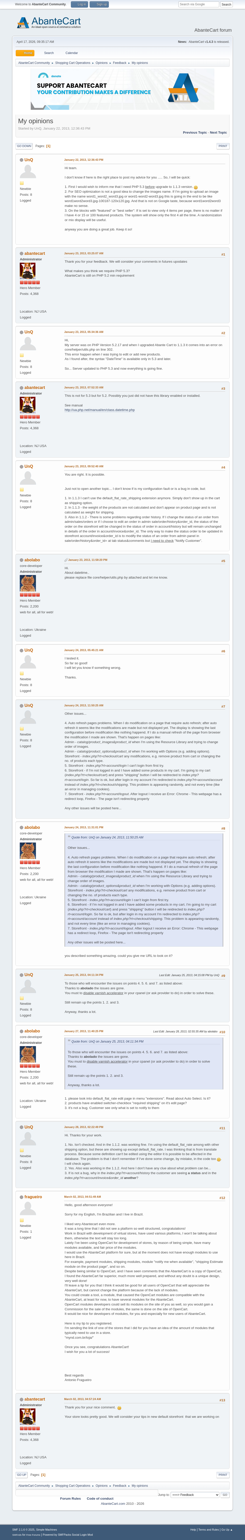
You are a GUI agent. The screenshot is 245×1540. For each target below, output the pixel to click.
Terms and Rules (208, 1529)
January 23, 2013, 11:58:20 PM (87, 559)
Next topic (218, 132)
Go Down (24, 146)
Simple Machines (46, 1529)
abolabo (32, 560)
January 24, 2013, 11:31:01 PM (83, 827)
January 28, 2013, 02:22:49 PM (83, 1127)
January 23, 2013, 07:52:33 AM (83, 387)
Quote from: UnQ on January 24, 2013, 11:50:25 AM (107, 837)
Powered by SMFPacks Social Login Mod (68, 1534)
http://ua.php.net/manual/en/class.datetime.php (100, 410)
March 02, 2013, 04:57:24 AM (82, 1399)
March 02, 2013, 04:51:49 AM (82, 1196)
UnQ (29, 160)
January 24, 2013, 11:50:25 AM (83, 705)
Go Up (21, 1474)
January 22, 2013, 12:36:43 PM (83, 159)
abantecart (35, 253)
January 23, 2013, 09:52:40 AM (83, 466)
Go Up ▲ (227, 1529)
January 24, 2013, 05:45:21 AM (83, 650)
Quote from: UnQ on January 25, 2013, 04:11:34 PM (107, 1041)
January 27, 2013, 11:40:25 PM (83, 1031)
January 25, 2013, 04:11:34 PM (83, 974)
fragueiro (33, 1197)
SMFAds (17, 1534)
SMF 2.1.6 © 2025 (23, 1529)
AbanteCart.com (113, 1504)
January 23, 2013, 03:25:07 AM (83, 253)
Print (223, 146)
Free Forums (33, 1534)
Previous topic (195, 132)
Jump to (163, 1495)
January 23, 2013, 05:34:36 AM (83, 331)
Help (193, 1529)
